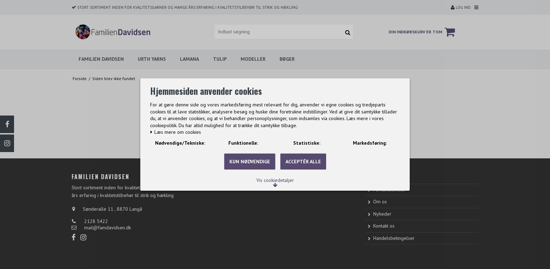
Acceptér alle (303, 171)
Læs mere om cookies (179, 125)
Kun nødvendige (249, 171)
